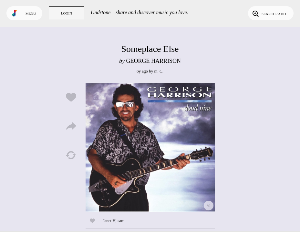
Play (150, 147)
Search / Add (268, 13)
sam (121, 220)
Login (66, 13)
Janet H (109, 220)
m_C (158, 71)
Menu (31, 13)
